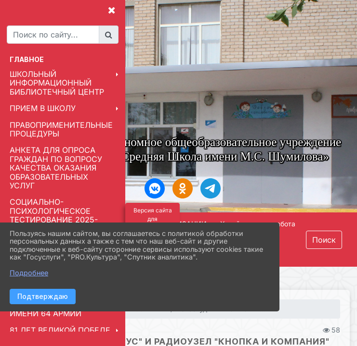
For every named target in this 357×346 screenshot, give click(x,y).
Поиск (324, 240)
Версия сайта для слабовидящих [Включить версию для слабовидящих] (152, 219)
